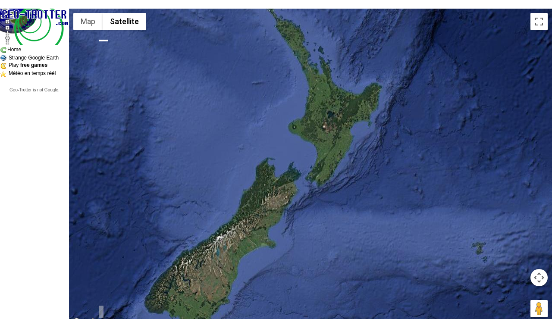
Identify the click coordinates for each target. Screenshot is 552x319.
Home (14, 50)
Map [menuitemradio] (88, 21)
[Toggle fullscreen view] (539, 21)
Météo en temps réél (32, 73)
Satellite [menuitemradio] (124, 21)
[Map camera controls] (539, 277)
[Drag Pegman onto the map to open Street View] (539, 308)
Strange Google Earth (34, 58)
